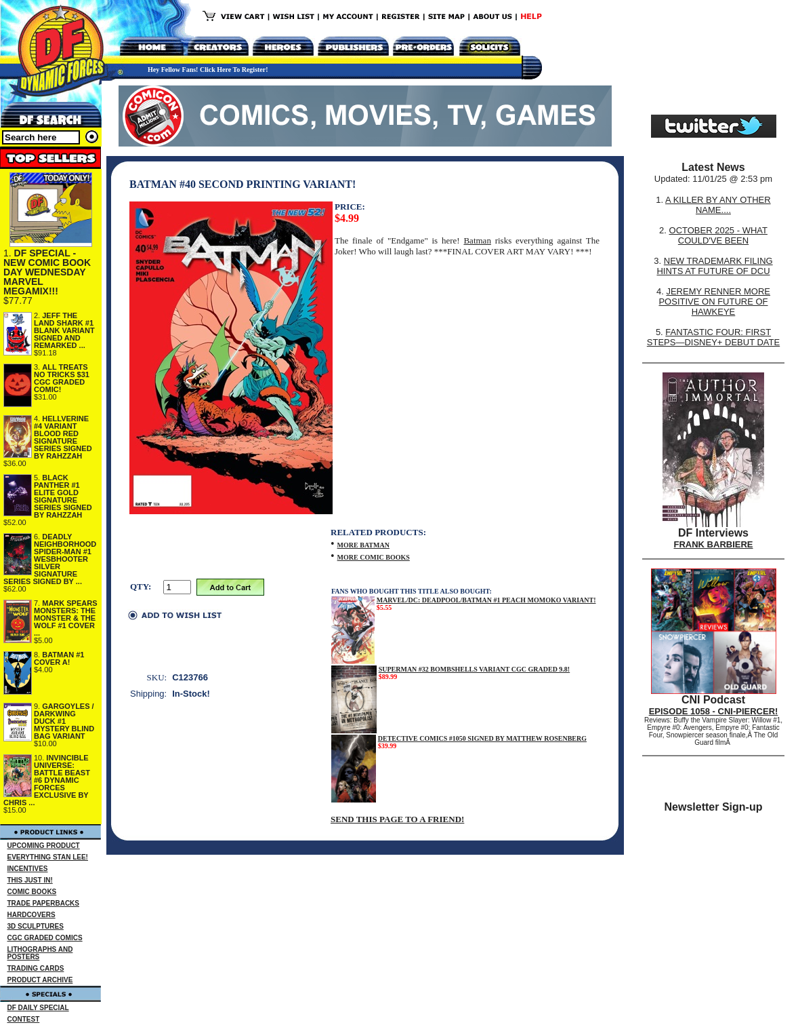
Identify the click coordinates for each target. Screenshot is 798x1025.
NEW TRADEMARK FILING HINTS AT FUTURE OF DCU (714, 266)
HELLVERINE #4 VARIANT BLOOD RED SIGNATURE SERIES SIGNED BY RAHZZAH (63, 437)
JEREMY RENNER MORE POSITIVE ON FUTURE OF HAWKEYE (714, 301)
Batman (476, 240)
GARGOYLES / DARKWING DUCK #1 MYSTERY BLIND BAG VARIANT (64, 721)
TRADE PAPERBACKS (43, 903)
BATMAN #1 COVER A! (59, 658)
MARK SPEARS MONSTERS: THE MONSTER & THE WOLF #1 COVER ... (66, 618)
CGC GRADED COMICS (45, 938)
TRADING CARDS (35, 968)
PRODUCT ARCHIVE (40, 980)
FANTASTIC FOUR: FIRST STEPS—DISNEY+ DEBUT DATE (713, 337)
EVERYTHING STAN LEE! (47, 857)
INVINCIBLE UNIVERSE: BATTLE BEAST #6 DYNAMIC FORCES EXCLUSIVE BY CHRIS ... (46, 780)
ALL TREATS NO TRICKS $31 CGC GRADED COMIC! (61, 378)
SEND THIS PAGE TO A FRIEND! (397, 819)
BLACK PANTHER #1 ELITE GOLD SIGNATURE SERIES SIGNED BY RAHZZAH (63, 496)
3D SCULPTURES (35, 926)
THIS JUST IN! (30, 880)
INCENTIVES (27, 868)
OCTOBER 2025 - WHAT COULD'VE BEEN (718, 235)
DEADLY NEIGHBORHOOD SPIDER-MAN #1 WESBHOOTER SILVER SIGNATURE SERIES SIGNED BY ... (49, 559)
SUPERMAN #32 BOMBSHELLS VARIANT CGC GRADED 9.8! (474, 669)
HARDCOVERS (31, 914)
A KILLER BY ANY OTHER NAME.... (718, 205)
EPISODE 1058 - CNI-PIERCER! (713, 711)
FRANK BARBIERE (713, 544)
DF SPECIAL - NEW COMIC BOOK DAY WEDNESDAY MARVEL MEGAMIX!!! (47, 272)
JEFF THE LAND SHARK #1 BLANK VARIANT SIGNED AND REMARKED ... (64, 330)
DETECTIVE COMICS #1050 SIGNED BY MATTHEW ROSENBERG (482, 738)
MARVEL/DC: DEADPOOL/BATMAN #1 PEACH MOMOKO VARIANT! (486, 600)
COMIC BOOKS (32, 891)
